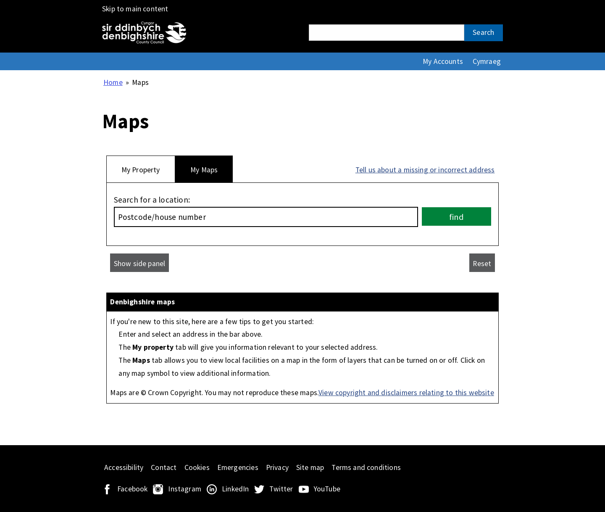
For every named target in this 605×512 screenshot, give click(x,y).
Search (483, 32)
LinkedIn (235, 489)
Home (113, 82)
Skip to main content (135, 8)
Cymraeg (487, 61)
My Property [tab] (140, 169)
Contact (163, 467)
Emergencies (237, 467)
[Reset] (482, 262)
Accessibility (123, 467)
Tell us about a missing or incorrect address (425, 169)
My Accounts (443, 61)
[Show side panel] (139, 262)
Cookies (197, 467)
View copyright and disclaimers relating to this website (406, 392)
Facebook (132, 489)
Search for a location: (152, 200)
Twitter (281, 489)
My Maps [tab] (204, 169)
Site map (310, 467)
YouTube (327, 489)
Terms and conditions (366, 467)
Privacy (277, 467)
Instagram (184, 489)
